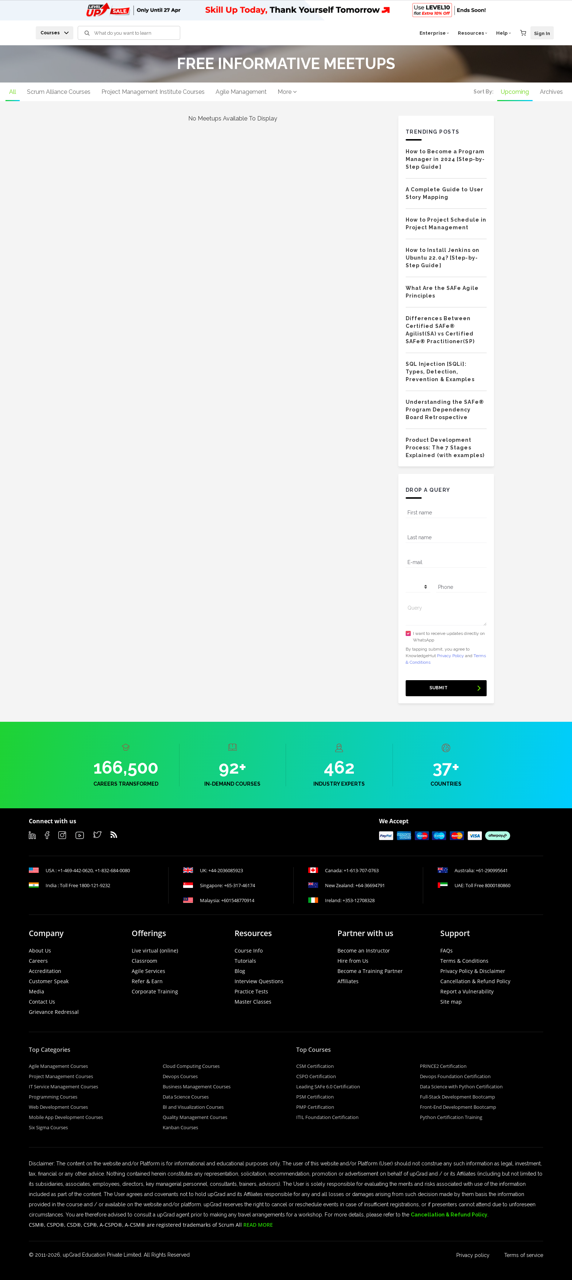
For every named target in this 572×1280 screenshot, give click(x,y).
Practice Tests (251, 991)
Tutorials (245, 960)
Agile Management (241, 91)
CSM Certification (315, 1066)
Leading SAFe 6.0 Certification (328, 1086)
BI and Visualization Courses (193, 1107)
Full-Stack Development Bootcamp (457, 1096)
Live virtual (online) (155, 950)
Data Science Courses (186, 1096)
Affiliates (348, 981)
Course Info (249, 950)
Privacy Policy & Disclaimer (472, 970)
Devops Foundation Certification (455, 1076)
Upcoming (515, 91)
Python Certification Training (451, 1117)
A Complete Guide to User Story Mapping (444, 193)
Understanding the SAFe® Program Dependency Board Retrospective (445, 409)
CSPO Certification (316, 1076)
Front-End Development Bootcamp (458, 1107)
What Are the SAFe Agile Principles (442, 292)
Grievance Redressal (54, 1011)
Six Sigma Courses (48, 1127)
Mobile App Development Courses (66, 1117)
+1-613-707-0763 (361, 870)
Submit (438, 687)
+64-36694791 (370, 885)
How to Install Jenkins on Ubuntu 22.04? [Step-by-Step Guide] (443, 257)
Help (503, 33)
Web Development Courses (58, 1107)
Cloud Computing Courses (191, 1066)
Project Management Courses (61, 1076)
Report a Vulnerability (467, 991)
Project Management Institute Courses (153, 91)
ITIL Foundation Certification (327, 1117)
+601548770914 (237, 900)
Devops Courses (180, 1076)
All (12, 91)
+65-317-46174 (239, 885)
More (287, 91)
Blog (240, 970)
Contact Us (42, 1001)
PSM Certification (315, 1096)
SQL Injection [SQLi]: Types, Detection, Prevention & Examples (440, 371)
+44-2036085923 (225, 870)
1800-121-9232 (94, 885)
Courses (54, 32)
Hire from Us (352, 960)
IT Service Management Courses (63, 1086)
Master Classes (253, 1001)
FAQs (446, 950)
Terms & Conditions (464, 960)
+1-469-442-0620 (75, 870)
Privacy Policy (450, 655)
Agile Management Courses (58, 1066)
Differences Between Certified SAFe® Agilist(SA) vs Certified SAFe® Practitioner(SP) (440, 329)
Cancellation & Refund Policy (475, 981)
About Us (40, 950)
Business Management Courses (197, 1086)
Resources (472, 33)
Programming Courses (53, 1096)
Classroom (144, 960)
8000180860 (497, 885)
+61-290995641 (492, 870)
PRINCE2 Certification (443, 1066)
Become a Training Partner (370, 970)
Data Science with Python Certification (461, 1086)
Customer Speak (49, 981)
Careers (38, 960)
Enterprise (434, 33)
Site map (451, 1001)
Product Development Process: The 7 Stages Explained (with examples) (445, 447)
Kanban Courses (180, 1127)
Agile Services (148, 970)
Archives (551, 91)
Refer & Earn (147, 981)
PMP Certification (315, 1107)
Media (36, 991)
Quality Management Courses (195, 1117)
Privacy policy (473, 1255)
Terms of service (523, 1255)
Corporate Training (155, 991)
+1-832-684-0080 (112, 870)
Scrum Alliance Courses (58, 91)
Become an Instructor (363, 950)
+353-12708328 (359, 900)
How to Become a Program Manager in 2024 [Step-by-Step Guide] (445, 159)
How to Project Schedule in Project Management (446, 223)
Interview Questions (259, 981)
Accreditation (45, 970)
